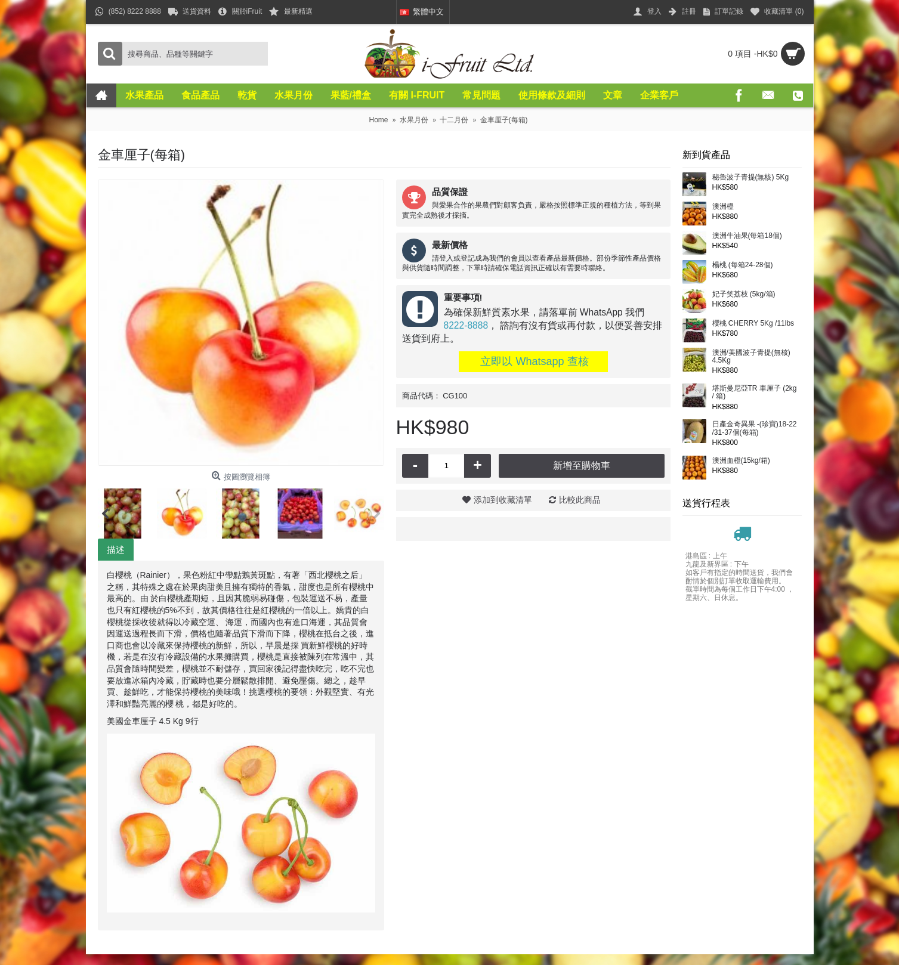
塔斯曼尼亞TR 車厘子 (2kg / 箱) (754, 392)
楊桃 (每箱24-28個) (742, 265)
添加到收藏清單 (503, 500)
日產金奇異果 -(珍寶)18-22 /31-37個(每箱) (754, 428)
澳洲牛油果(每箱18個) (747, 236)
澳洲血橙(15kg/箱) (741, 461)
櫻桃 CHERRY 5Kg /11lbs (753, 323)
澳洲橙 (723, 207)
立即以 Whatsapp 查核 (532, 361)
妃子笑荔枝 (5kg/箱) (744, 294)
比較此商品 (580, 500)
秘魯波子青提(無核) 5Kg (750, 177)
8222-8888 (466, 325)
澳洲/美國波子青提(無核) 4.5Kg (751, 356)
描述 (116, 550)
